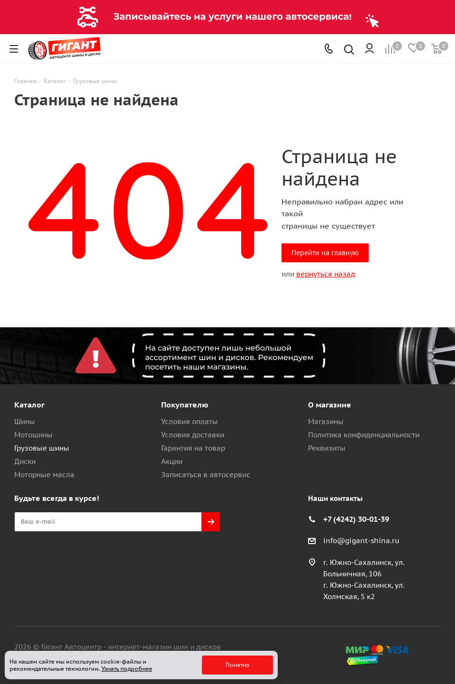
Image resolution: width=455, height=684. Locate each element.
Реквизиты (327, 448)
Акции (171, 461)
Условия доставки (192, 434)
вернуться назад (325, 273)
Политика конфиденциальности (363, 434)
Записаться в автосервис (205, 474)
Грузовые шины (41, 448)
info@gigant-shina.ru (361, 540)
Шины (24, 421)
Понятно (238, 664)
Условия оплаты (189, 421)
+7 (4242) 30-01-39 (356, 519)
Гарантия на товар (193, 448)
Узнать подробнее (126, 668)
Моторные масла (44, 474)
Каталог (29, 404)
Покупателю (185, 404)
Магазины (326, 421)
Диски (25, 461)
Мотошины (33, 434)
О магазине (329, 404)
